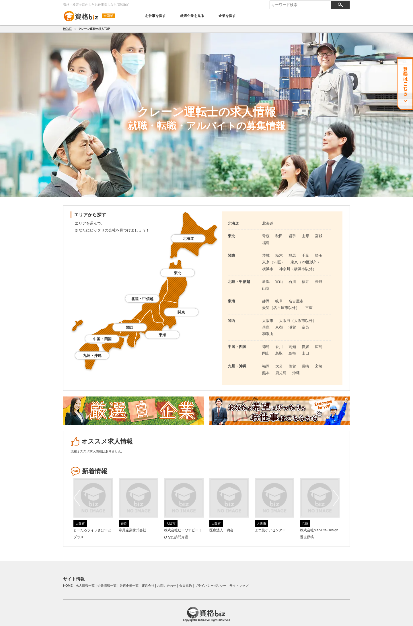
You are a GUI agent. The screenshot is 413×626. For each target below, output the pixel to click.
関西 (129, 327)
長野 (318, 281)
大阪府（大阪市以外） (297, 320)
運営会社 (148, 585)
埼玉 (318, 255)
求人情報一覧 (85, 585)
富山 (279, 281)
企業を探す (227, 16)
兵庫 (266, 327)
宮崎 (318, 366)
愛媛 (305, 347)
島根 (292, 353)
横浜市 (267, 269)
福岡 (266, 366)
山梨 (266, 288)
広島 (318, 347)
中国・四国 (102, 339)
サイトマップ (238, 585)
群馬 (292, 255)
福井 (305, 281)
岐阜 (279, 301)
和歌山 (267, 334)
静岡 (266, 301)
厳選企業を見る (192, 16)
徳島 (266, 347)
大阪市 (267, 320)
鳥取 (279, 353)
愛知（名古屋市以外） (280, 308)
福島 (266, 243)
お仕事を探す (155, 16)
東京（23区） (273, 262)
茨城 (266, 255)
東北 (177, 273)
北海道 (188, 238)
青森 (266, 236)
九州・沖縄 (92, 355)
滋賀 (292, 327)
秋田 (279, 236)
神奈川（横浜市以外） (297, 269)
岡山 (266, 353)
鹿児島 (281, 373)
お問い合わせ (166, 585)
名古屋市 (296, 301)
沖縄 (296, 373)
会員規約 (185, 585)
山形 (305, 236)
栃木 (279, 255)
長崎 (305, 366)
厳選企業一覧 (129, 585)
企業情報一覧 (107, 585)
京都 (279, 327)
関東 (181, 312)
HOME (67, 28)
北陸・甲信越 (142, 299)
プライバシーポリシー (210, 585)
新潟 (266, 281)
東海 (162, 335)
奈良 (305, 327)
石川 (292, 281)
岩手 (292, 236)
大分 (279, 366)
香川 (279, 347)
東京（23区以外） (306, 262)
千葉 (305, 255)
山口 (305, 353)
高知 (292, 347)
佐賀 (292, 366)
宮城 (318, 236)
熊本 (266, 373)
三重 (309, 308)
